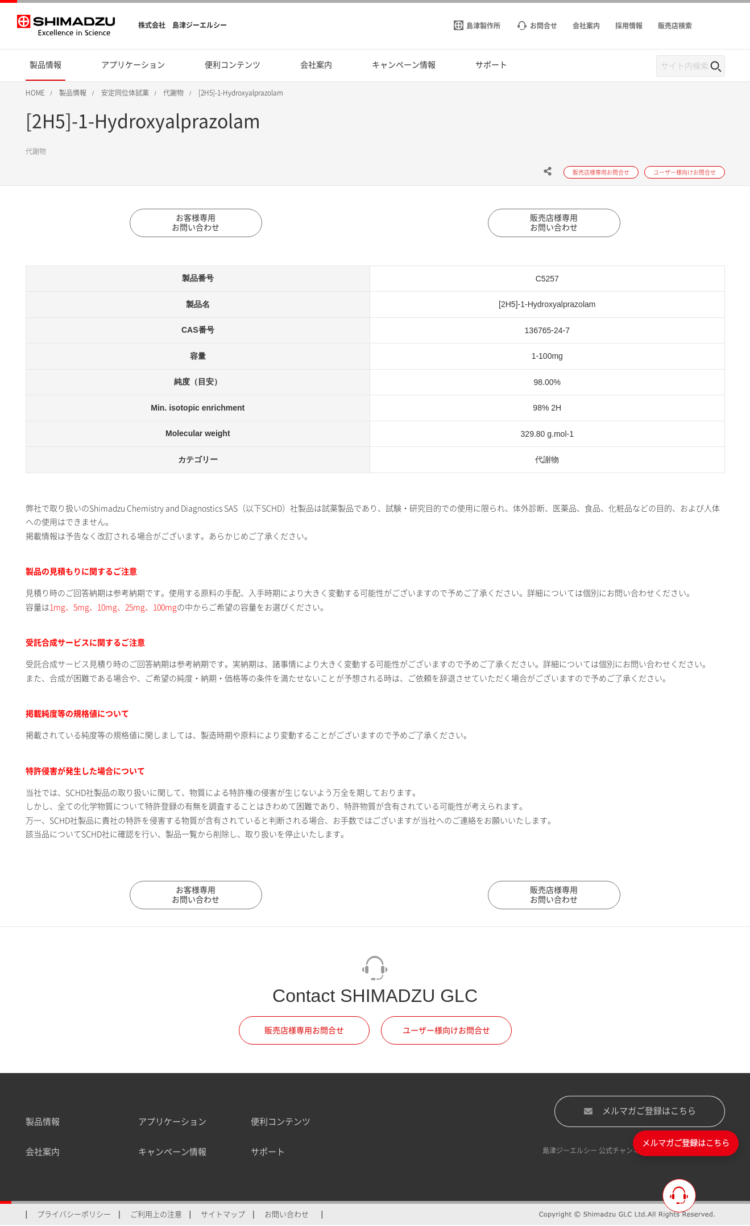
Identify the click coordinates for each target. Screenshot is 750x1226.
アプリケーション (172, 1122)
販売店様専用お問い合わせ (554, 222)
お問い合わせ (286, 1215)
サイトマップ (223, 1215)
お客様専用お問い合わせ (196, 222)
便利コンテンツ (280, 1122)
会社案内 (43, 1152)
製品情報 (43, 1122)
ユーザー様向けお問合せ (446, 1031)
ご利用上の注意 (156, 1215)
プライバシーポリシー (74, 1215)
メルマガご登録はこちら (639, 1112)
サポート (268, 1152)
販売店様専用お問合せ (304, 1031)
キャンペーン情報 (172, 1152)
